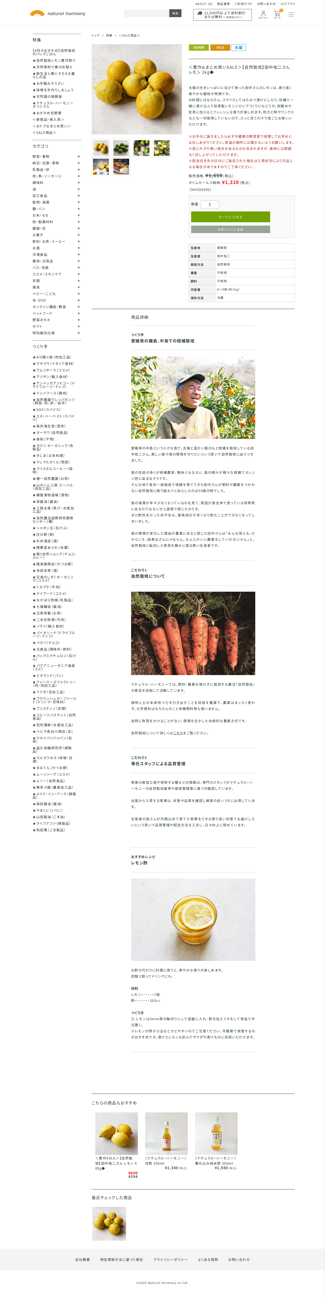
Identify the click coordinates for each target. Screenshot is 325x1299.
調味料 (38, 182)
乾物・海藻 (41, 202)
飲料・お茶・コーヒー (49, 241)
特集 (36, 40)
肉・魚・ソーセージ (47, 176)
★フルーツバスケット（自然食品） (54, 717)
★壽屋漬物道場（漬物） (51, 495)
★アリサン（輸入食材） (50, 376)
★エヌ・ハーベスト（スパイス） (53, 418)
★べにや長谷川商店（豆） (53, 731)
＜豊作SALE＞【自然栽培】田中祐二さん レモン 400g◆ (116, 1163)
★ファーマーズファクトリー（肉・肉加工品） (54, 684)
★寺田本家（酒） (45, 570)
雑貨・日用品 (42, 261)
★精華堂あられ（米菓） (51, 547)
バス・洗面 (40, 267)
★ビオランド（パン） (48, 675)
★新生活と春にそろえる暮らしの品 (53, 75)
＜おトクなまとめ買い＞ (51, 126)
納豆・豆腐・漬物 (45, 162)
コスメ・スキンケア (47, 274)
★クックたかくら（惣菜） (51, 462)
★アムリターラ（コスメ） (51, 370)
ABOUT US (204, 4)
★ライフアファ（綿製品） (51, 823)
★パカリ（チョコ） (46, 642)
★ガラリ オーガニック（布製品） (53, 447)
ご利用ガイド (244, 4)
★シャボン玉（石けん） (50, 527)
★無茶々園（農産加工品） (53, 787)
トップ (96, 35)
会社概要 (82, 1259)
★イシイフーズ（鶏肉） (50, 393)
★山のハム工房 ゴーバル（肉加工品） (52, 487)
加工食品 (39, 195)
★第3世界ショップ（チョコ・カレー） (54, 556)
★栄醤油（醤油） (45, 501)
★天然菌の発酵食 (47, 96)
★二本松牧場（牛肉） (49, 619)
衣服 (36, 280)
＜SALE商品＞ (44, 132)
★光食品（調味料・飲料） (52, 649)
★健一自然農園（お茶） (51, 478)
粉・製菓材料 (42, 221)
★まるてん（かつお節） (50, 767)
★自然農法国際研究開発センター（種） (53, 519)
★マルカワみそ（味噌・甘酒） (52, 759)
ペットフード (42, 313)
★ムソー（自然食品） (49, 780)
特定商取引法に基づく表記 (121, 1259)
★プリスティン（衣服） (49, 708)
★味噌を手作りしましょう (53, 89)
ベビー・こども (44, 293)
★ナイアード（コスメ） (49, 593)
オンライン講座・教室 (49, 306)
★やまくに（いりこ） (47, 810)
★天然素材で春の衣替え (52, 66)
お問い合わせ (266, 4)
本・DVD (39, 300)
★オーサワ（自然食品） (50, 432)
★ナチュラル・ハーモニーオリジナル (52, 105)
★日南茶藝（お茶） (47, 613)
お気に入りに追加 (230, 229)
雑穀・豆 (39, 228)
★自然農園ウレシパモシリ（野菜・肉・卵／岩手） (53, 401)
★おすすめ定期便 (47, 112)
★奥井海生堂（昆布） (49, 426)
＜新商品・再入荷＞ (48, 119)
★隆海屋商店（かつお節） (53, 563)
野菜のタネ (41, 319)
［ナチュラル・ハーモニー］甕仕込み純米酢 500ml (216, 1161)
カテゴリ (40, 146)
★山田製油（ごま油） (49, 816)
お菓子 (38, 234)
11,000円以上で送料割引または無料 (225, 14)
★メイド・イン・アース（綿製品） (54, 795)
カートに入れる (230, 216)
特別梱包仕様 (43, 332)
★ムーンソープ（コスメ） (51, 774)
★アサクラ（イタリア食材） (53, 363)
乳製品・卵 (41, 169)
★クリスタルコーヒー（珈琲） (52, 470)
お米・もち (40, 215)
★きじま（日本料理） (48, 455)
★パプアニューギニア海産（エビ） (53, 667)
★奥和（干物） (44, 439)
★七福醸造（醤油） (47, 606)
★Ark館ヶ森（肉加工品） (52, 357)
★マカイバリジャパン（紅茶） (52, 739)
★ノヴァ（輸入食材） (48, 626)
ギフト (37, 326)
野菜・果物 (41, 156)
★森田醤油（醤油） (47, 803)
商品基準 (223, 4)
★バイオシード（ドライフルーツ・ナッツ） (53, 634)
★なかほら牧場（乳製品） (53, 600)
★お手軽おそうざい (48, 83)
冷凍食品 (39, 254)
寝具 (36, 287)
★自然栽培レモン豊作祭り (53, 60)
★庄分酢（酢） (44, 534)
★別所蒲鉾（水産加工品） (53, 724)
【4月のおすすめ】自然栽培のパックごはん (53, 52)
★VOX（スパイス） (46, 409)
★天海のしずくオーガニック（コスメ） (53, 579)
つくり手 (40, 346)
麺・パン (38, 208)
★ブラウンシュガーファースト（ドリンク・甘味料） (54, 700)
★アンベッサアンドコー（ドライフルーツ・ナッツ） (53, 385)
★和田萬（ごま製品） (49, 829)
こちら (178, 733)
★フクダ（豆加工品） (48, 692)
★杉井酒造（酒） (45, 540)
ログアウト (288, 4)
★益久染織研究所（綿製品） (52, 749)
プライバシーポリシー (170, 1259)
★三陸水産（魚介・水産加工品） (53, 510)
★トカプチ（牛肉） (47, 586)
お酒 (36, 247)
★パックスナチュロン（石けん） (54, 657)
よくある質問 (208, 1259)
